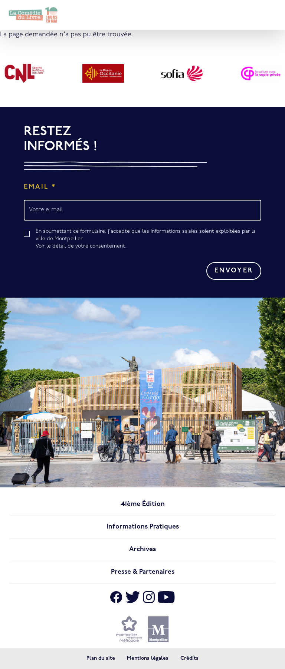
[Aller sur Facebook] (116, 597)
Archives (142, 549)
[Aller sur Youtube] (166, 597)
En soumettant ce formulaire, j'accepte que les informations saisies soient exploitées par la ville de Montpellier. (148, 239)
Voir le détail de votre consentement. (81, 246)
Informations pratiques (143, 526)
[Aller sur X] (132, 597)
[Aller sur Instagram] (149, 597)
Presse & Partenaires (142, 572)
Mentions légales (147, 658)
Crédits (189, 658)
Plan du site (100, 658)
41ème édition (143, 504)
